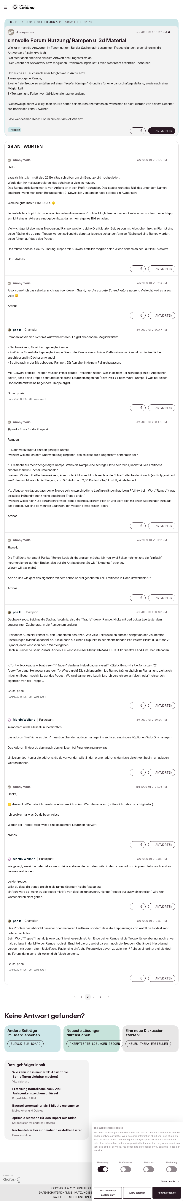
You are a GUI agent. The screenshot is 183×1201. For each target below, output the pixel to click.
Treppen (14, 129)
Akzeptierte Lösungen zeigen (95, 1044)
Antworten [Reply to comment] (163, 269)
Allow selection (137, 1193)
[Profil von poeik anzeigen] (17, 330)
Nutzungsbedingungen (90, 1192)
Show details (168, 1181)
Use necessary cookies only (108, 1192)
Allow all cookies (167, 1193)
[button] (133, 131)
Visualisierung (20, 1081)
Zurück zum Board (25, 1044)
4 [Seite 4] (100, 997)
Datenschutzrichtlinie (55, 1192)
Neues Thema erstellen (148, 1044)
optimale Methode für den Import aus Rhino (44, 1118)
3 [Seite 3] (94, 997)
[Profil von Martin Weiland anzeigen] (24, 719)
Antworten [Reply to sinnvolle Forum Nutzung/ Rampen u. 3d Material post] (163, 131)
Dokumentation (21, 1135)
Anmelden (177, 7)
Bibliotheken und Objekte (28, 1110)
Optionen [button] (173, 22)
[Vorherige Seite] (75, 997)
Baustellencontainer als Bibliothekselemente (45, 1105)
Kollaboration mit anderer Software (33, 1122)
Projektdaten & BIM (24, 1098)
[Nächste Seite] (108, 997)
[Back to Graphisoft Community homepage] (24, 6)
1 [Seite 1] (81, 997)
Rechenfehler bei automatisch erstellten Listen (47, 1130)
